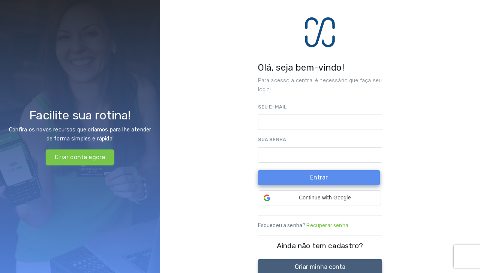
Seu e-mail (272, 107)
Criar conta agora (80, 157)
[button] (320, 197)
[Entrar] (319, 178)
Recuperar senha (327, 225)
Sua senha (272, 139)
